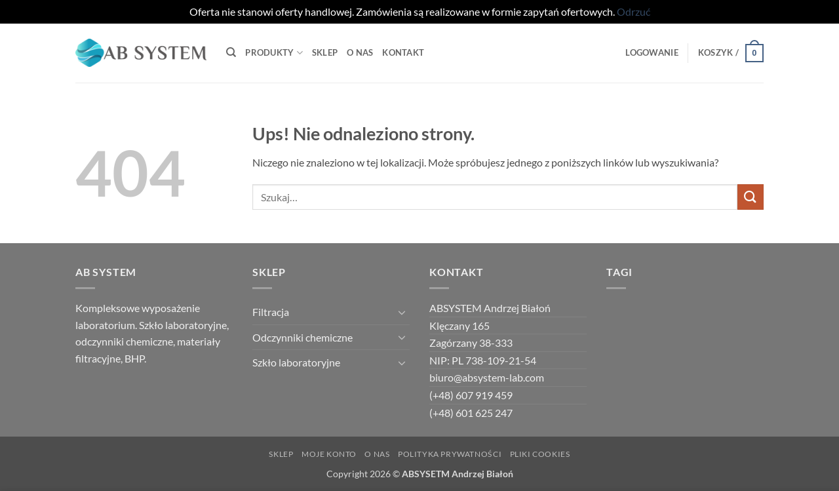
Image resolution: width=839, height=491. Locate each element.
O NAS (376, 454)
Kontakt (403, 52)
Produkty (274, 53)
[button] (651, 52)
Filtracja (270, 311)
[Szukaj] (231, 52)
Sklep (325, 52)
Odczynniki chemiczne (302, 337)
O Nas (360, 52)
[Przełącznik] (402, 312)
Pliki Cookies (540, 454)
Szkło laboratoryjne (296, 362)
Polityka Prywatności (449, 454)
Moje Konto (329, 454)
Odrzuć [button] (633, 11)
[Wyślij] (750, 197)
